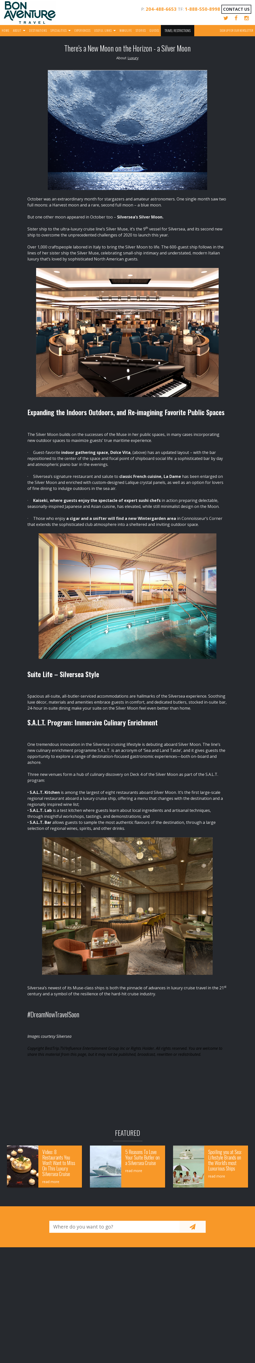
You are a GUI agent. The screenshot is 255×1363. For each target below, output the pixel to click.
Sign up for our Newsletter (236, 30)
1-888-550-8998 (202, 9)
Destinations (38, 30)
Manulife (126, 30)
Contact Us (236, 9)
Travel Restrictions (178, 30)
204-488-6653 (161, 9)
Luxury (133, 57)
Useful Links (103, 30)
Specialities (59, 30)
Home (5, 30)
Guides (154, 30)
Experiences (82, 30)
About (17, 30)
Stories (141, 30)
